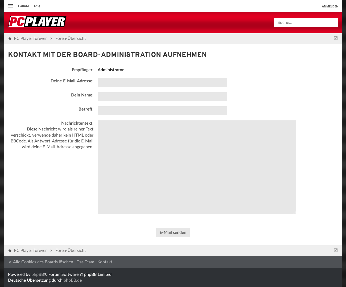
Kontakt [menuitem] (104, 262)
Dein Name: (82, 95)
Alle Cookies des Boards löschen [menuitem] (40, 262)
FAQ (37, 6)
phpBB (37, 274)
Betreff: (86, 109)
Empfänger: (82, 70)
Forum (23, 6)
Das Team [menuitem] (85, 262)
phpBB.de (73, 280)
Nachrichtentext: (77, 123)
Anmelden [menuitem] (330, 6)
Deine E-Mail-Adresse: (72, 81)
